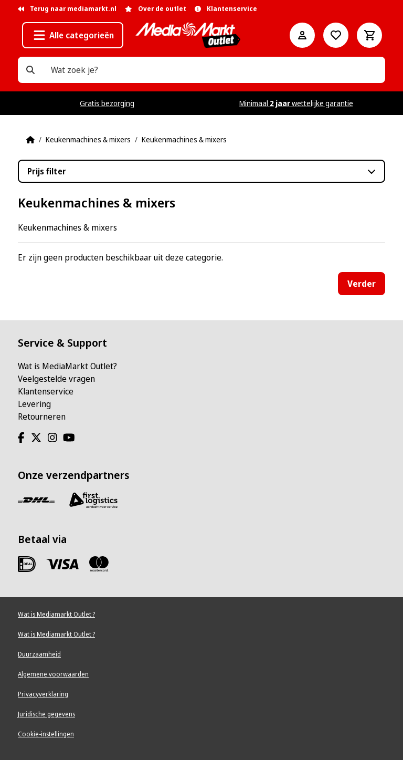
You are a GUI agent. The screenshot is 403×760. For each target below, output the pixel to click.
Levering (34, 404)
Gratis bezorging (107, 103)
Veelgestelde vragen (56, 378)
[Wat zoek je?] (30, 70)
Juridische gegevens (46, 714)
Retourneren (42, 416)
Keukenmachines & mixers (88, 139)
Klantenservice (45, 391)
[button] (72, 35)
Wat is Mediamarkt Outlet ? (56, 614)
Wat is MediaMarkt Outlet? (67, 366)
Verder (361, 283)
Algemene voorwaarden (53, 674)
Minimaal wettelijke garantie (296, 103)
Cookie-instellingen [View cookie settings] (46, 734)
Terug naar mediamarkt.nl (67, 8)
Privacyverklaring (43, 694)
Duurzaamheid (39, 654)
